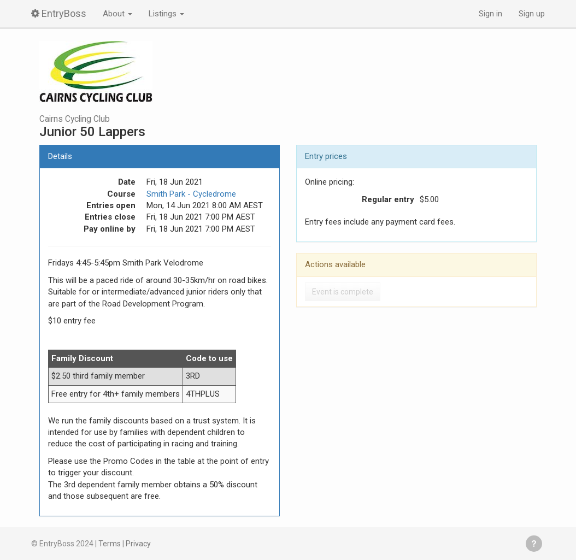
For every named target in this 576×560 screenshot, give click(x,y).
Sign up (532, 14)
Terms (109, 543)
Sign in (490, 14)
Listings (166, 14)
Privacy (138, 543)
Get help (534, 543)
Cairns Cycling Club (74, 119)
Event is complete (342, 291)
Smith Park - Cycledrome (191, 194)
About (117, 14)
